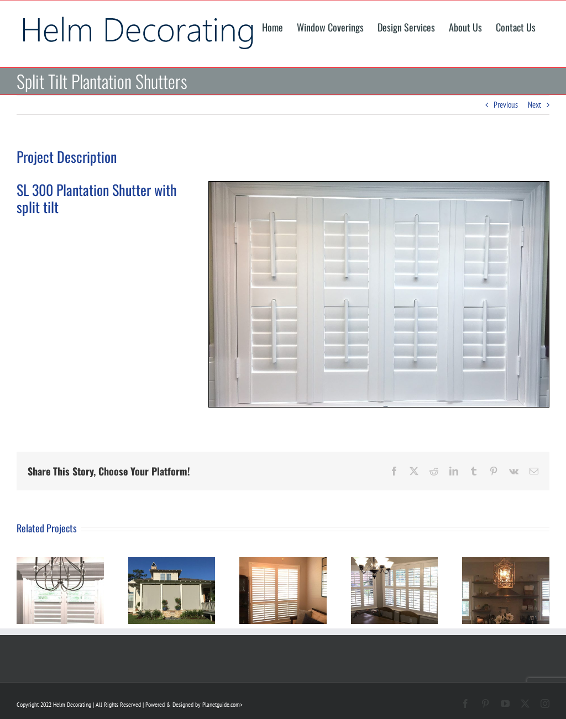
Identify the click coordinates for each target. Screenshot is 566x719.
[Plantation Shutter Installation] (379, 186)
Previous (506, 104)
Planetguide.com (221, 704)
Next (534, 104)
